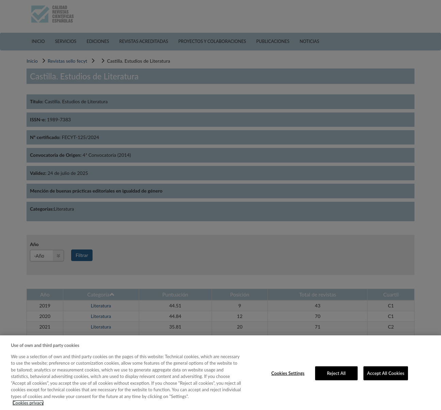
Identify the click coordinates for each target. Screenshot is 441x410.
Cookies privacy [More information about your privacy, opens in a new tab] (28, 403)
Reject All (336, 373)
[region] (220, 372)
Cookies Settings (288, 373)
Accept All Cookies (385, 373)
